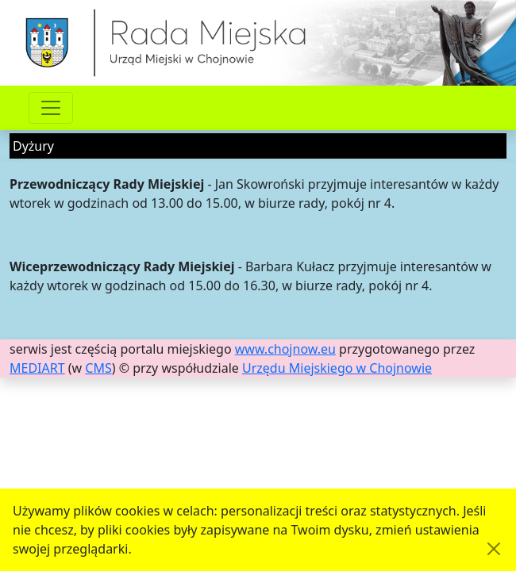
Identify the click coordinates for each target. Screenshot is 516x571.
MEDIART (37, 368)
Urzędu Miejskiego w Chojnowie (337, 368)
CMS (98, 368)
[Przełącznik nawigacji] (51, 108)
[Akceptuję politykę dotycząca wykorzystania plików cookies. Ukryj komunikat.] (493, 548)
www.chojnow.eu (285, 349)
